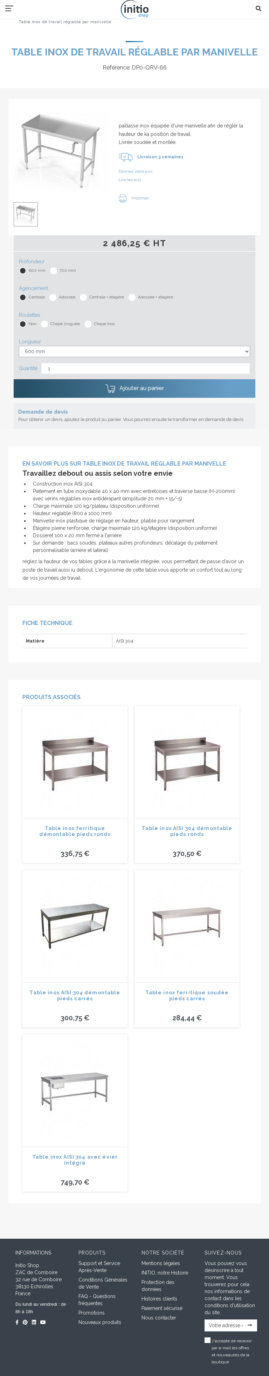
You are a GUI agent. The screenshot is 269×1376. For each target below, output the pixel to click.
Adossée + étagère (155, 297)
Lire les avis (130, 179)
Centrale (37, 297)
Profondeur (31, 261)
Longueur (30, 341)
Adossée (67, 297)
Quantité (28, 368)
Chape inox (104, 323)
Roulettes (29, 315)
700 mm (68, 270)
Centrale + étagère (106, 297)
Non (32, 323)
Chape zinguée (65, 323)
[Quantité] (145, 368)
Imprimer (134, 198)
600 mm (37, 270)
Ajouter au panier (134, 388)
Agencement (33, 288)
